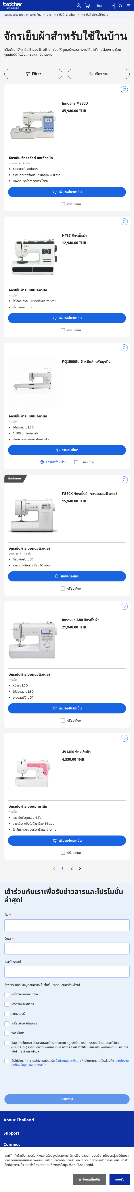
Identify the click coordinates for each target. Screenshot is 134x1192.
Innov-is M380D (75, 103)
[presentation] (38, 1080)
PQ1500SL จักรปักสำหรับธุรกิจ (86, 362)
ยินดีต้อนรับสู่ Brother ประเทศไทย (22, 15)
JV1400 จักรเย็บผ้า (76, 752)
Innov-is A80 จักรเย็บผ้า (80, 620)
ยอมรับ (119, 1179)
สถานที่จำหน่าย (53, 462)
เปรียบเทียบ (70, 204)
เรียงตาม (99, 74)
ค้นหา (120, 6)
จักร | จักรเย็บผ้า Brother (61, 15)
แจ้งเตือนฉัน (66, 576)
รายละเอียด (67, 450)
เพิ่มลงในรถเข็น (67, 192)
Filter (33, 74)
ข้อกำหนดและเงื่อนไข (68, 1060)
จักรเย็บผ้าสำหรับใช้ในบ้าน (94, 15)
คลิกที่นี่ (88, 1165)
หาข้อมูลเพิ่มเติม (89, 1179)
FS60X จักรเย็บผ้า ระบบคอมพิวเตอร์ (90, 494)
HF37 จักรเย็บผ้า (74, 236)
